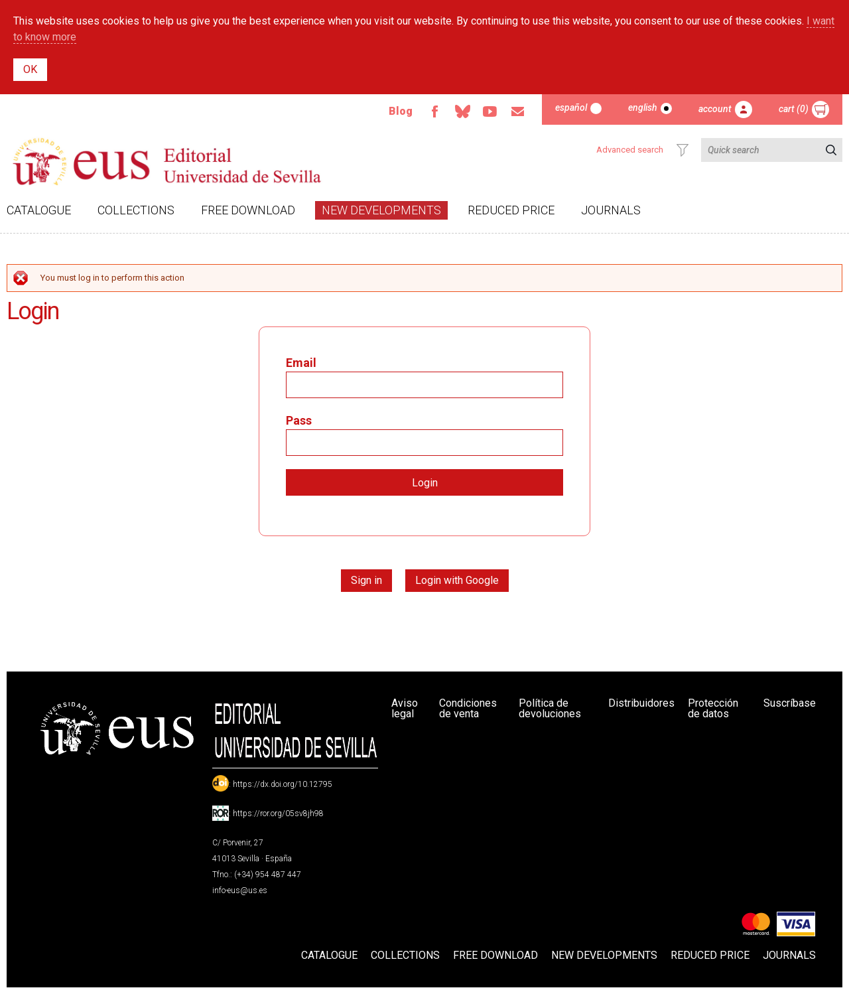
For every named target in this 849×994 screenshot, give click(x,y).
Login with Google (457, 580)
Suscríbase (789, 703)
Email (518, 111)
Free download (248, 210)
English (642, 107)
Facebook (434, 111)
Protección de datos (713, 708)
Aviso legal (404, 708)
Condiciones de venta (468, 708)
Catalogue (39, 210)
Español (571, 107)
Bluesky (462, 111)
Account (715, 109)
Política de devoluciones (550, 708)
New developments (381, 210)
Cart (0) (794, 109)
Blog (401, 111)
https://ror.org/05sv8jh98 (278, 813)
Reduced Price (511, 210)
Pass (299, 420)
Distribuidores (641, 703)
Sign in (366, 580)
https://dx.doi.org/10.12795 (282, 784)
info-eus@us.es (239, 890)
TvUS (490, 111)
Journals (611, 210)
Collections (136, 210)
